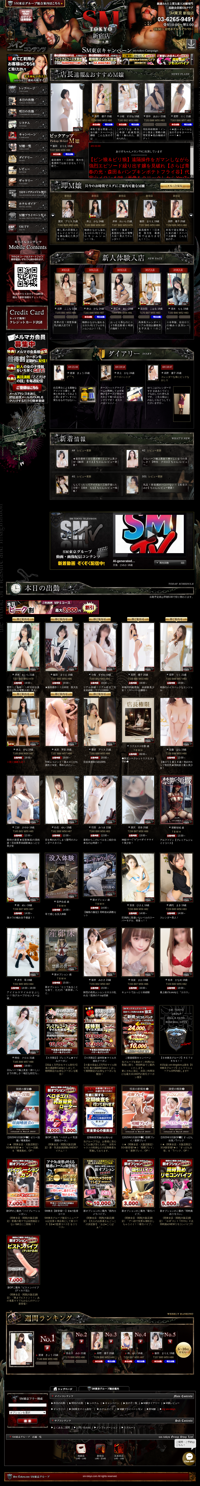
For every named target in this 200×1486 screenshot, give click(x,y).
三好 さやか (22, 827)
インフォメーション (107, 1427)
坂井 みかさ (98, 980)
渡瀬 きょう (77, 373)
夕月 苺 (22, 980)
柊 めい (22, 905)
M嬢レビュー (172, 1403)
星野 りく (179, 116)
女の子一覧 (131, 1403)
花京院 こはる (148, 308)
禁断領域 (176, 827)
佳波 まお (137, 980)
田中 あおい (153, 116)
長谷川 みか (73, 1353)
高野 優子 (100, 116)
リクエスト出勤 (138, 746)
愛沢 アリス (65, 221)
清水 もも (177, 308)
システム (94, 1403)
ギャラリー (59, 1409)
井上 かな (92, 221)
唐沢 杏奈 (137, 827)
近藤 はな (175, 749)
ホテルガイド (106, 1409)
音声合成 (61, 901)
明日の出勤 (77, 1403)
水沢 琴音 (60, 749)
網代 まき (175, 905)
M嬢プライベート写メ (131, 1409)
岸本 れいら (119, 221)
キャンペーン (112, 1403)
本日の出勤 (59, 1403)
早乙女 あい (120, 308)
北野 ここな (64, 308)
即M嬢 (152, 1409)
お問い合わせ (83, 1427)
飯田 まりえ (60, 146)
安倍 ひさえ (137, 905)
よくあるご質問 (62, 1427)
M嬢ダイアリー (152, 1403)
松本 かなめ (175, 980)
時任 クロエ (22, 1057)
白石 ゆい (60, 827)
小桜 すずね (127, 116)
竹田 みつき (98, 827)
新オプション (100, 899)
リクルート (130, 1427)
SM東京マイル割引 (81, 1409)
